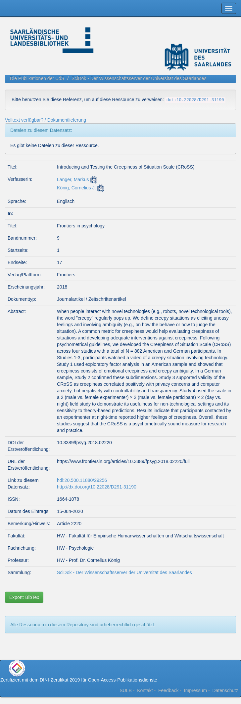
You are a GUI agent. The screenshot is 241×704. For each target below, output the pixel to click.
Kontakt (145, 690)
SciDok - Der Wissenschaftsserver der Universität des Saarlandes (139, 78)
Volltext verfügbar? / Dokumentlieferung (45, 120)
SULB (126, 690)
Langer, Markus (73, 179)
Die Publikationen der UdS (37, 78)
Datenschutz (225, 690)
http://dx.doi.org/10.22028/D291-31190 (96, 486)
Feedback (168, 690)
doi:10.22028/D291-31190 (195, 100)
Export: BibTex (24, 597)
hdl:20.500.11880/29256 (82, 480)
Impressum (195, 690)
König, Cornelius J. (76, 187)
